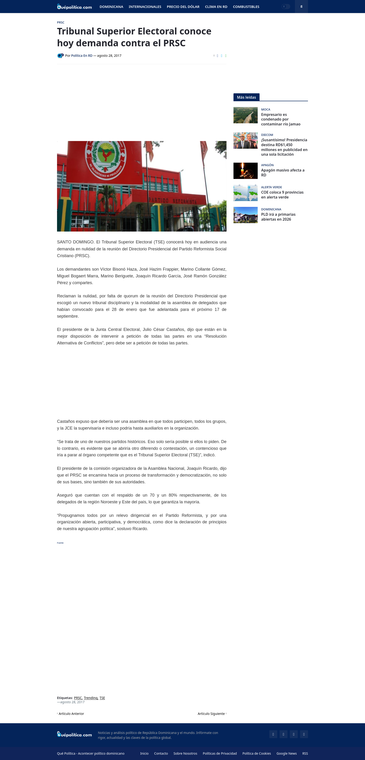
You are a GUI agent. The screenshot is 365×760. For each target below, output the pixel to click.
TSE (102, 698)
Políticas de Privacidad (220, 753)
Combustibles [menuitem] (246, 6)
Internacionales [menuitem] (145, 6)
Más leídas (246, 97)
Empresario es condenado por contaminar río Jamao (281, 119)
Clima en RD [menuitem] (216, 6)
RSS (305, 753)
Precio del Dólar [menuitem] (183, 6)
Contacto (161, 753)
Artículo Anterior (71, 713)
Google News (287, 753)
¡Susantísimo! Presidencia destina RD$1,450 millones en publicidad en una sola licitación (284, 147)
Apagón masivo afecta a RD (282, 173)
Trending (91, 698)
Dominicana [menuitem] (111, 6)
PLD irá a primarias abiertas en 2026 (278, 217)
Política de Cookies (256, 753)
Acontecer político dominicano (101, 753)
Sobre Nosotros (185, 753)
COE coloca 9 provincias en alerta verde (282, 195)
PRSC (78, 698)
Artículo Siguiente (211, 713)
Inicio (144, 753)
